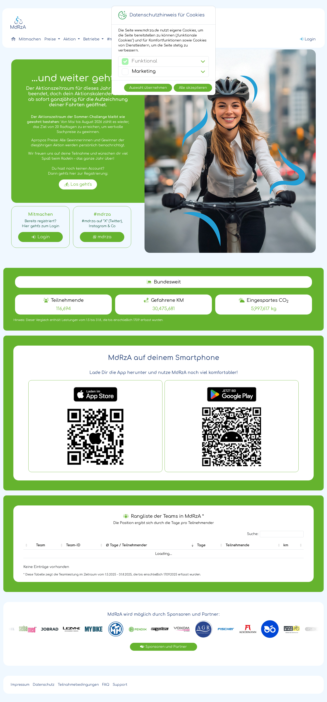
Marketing (144, 71)
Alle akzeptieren (193, 88)
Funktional (144, 61)
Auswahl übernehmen (148, 88)
